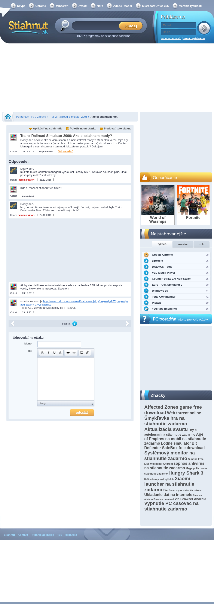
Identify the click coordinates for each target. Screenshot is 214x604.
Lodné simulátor (176, 443)
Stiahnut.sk (27, 27)
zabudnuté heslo (171, 38)
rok (201, 244)
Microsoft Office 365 (155, 5)
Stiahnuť (9, 534)
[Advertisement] (107, 78)
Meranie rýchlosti (190, 5)
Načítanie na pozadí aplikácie (159, 479)
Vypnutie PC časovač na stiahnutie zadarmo (171, 506)
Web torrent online (184, 413)
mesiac (183, 244)
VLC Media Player (163, 272)
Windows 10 (160, 290)
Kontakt (23, 534)
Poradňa (21, 116)
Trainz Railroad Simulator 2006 (68, 116)
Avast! (82, 5)
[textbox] (96, 25)
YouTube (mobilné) (164, 308)
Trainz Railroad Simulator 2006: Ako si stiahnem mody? (66, 136)
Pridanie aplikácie (42, 534)
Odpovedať (65, 151)
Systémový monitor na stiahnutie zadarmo (169, 455)
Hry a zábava (38, 116)
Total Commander (163, 296)
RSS (59, 534)
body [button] (43, 403)
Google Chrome (162, 254)
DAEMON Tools (162, 266)
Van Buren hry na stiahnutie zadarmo (183, 490)
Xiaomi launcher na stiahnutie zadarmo (169, 484)
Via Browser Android (190, 499)
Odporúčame (165, 177)
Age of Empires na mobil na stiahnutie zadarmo (175, 438)
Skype (21, 5)
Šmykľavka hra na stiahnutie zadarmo (165, 421)
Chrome (40, 5)
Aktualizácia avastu (166, 429)
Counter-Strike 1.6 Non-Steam (171, 278)
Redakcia (71, 534)
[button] (42, 353)
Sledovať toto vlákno (117, 128)
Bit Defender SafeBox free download (174, 445)
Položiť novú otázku (83, 128)
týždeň (162, 244)
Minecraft (62, 5)
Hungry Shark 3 (185, 473)
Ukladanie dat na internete (168, 495)
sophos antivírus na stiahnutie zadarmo (174, 465)
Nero (100, 5)
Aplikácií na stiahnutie (47, 128)
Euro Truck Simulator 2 (167, 284)
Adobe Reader (122, 5)
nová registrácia (194, 38)
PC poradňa (180, 319)
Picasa (156, 302)
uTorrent (157, 260)
